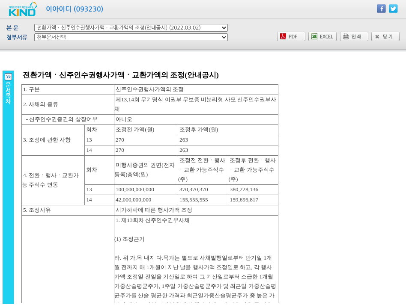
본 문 (12, 28)
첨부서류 (16, 37)
